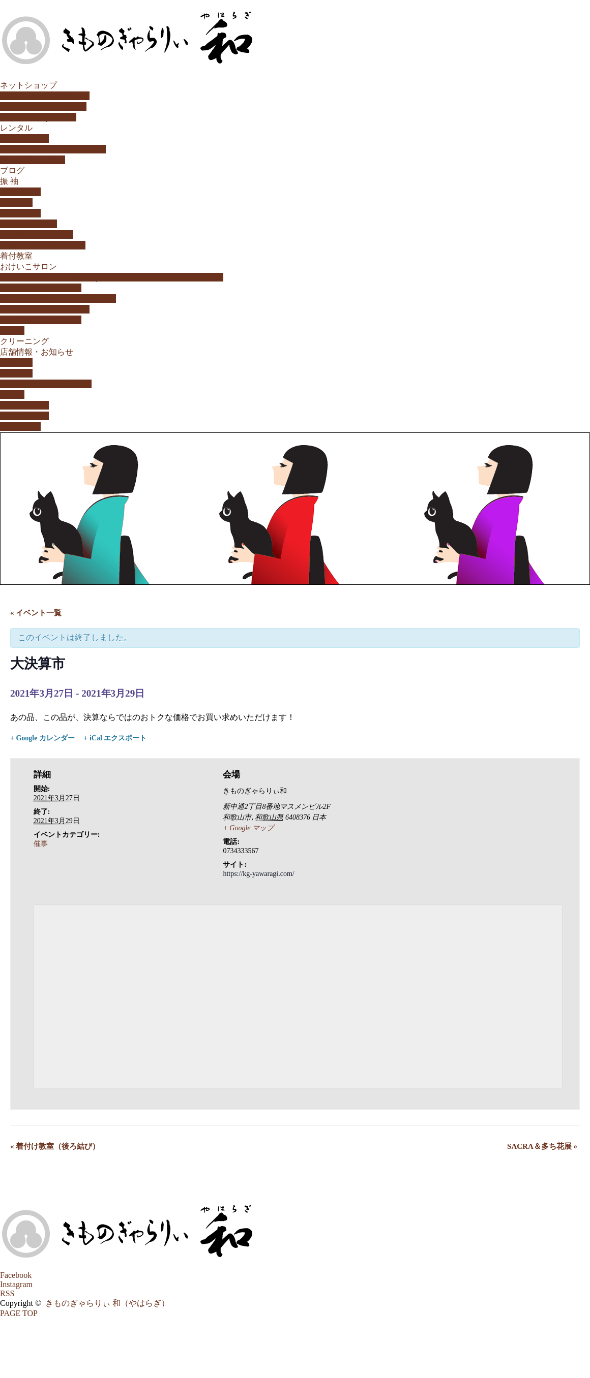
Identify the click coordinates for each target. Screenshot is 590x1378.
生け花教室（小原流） (40, 288)
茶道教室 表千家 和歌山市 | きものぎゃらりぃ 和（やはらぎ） (111, 277)
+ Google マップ (248, 828)
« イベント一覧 (36, 613)
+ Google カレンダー (42, 738)
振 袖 (9, 181)
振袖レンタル (24, 138)
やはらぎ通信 (24, 416)
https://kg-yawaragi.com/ (258, 874)
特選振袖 (16, 202)
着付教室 (16, 256)
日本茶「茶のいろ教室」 (45, 309)
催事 (41, 844)
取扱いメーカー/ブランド (46, 384)
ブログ (12, 170)
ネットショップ (28, 85)
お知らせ (16, 362)
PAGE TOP (19, 1313)
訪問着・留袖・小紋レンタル (53, 149)
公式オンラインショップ (45, 95)
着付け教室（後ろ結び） (55, 1146)
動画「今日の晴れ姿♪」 (42, 245)
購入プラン (20, 213)
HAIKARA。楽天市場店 (43, 106)
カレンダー (20, 426)
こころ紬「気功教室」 (40, 320)
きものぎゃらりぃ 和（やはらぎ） (107, 1303)
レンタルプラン (28, 224)
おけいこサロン (28, 266)
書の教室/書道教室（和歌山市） (58, 298)
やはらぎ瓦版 (24, 405)
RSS (7, 1293)
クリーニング (24, 341)
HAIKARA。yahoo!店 (38, 117)
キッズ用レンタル (32, 159)
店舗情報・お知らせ (36, 352)
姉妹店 (12, 394)
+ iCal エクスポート (114, 738)
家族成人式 (20, 191)
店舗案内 (16, 373)
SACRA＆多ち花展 (542, 1146)
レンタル (16, 127)
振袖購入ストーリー (36, 234)
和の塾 (12, 330)
